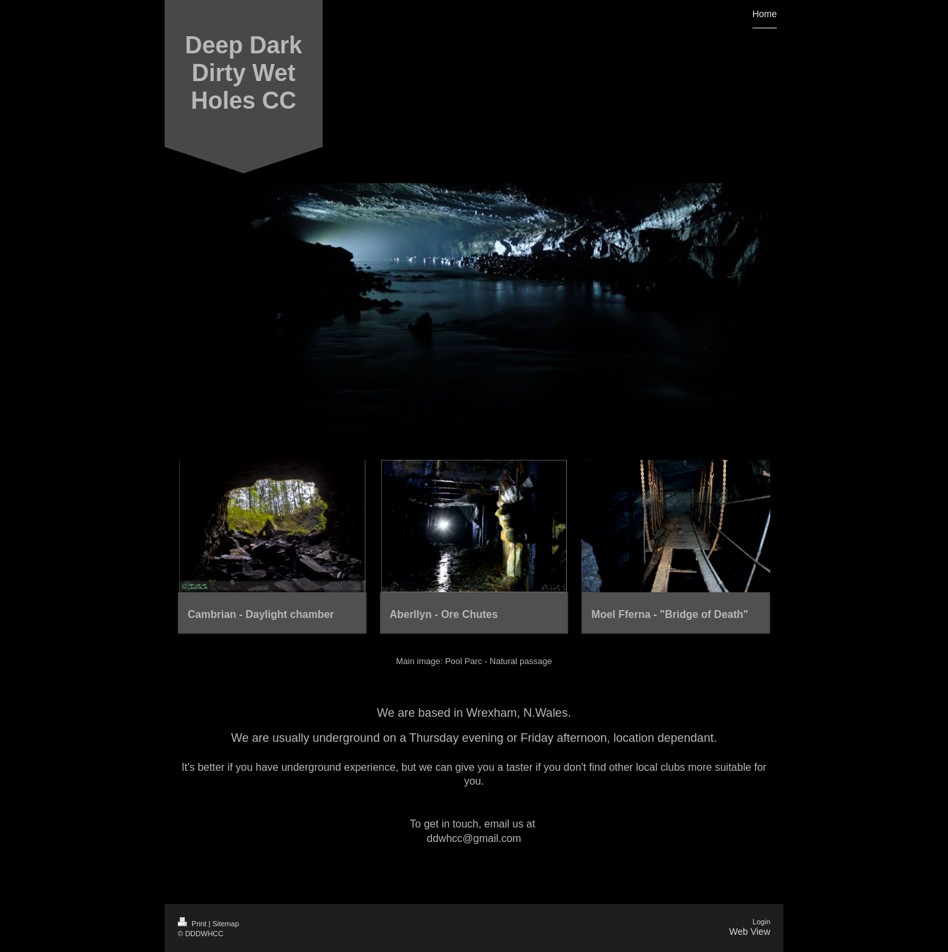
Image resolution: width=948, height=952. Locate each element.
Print (193, 924)
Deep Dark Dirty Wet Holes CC (243, 73)
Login (761, 922)
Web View (749, 931)
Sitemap (226, 924)
